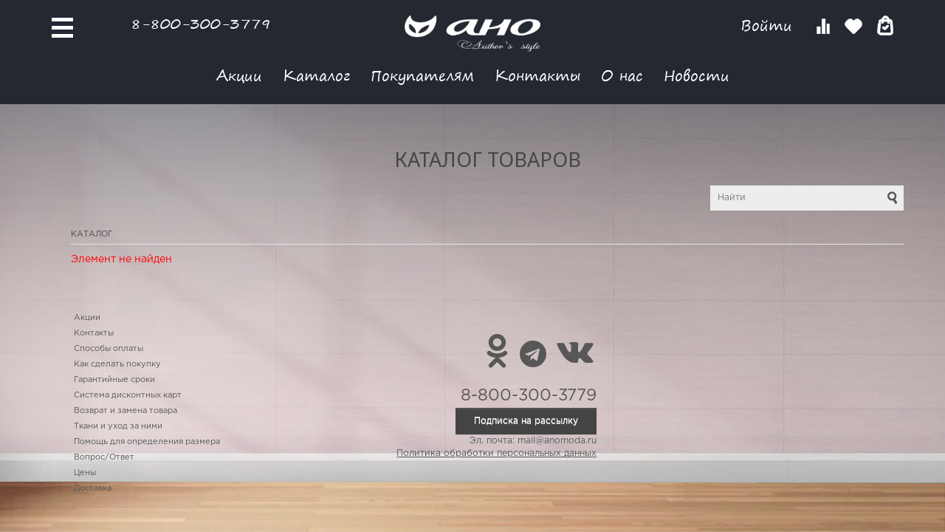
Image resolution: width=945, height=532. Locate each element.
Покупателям (422, 75)
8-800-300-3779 (201, 23)
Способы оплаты (108, 348)
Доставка (92, 488)
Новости (696, 75)
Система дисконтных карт (128, 395)
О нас (622, 75)
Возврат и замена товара (125, 411)
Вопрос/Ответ (104, 457)
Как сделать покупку (117, 364)
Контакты (537, 75)
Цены (85, 473)
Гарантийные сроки (114, 379)
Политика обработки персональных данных (496, 453)
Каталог (316, 75)
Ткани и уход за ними (118, 426)
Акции (239, 75)
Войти (768, 25)
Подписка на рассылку (526, 421)
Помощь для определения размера (147, 442)
